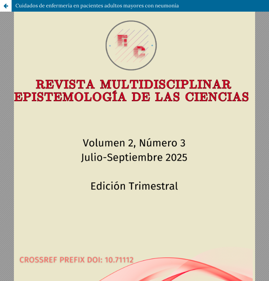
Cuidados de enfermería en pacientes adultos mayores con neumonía (97, 5)
